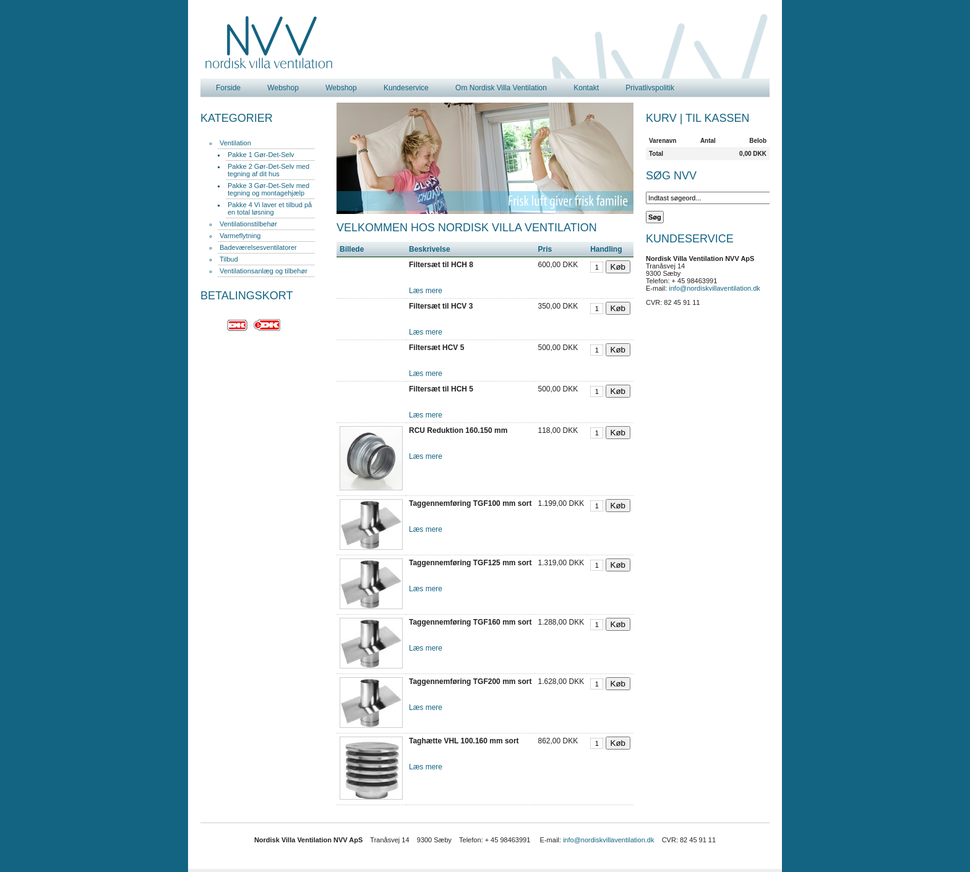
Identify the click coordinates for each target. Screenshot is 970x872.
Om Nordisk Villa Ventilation (501, 87)
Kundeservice (406, 87)
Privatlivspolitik (649, 87)
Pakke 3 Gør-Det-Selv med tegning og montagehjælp (268, 189)
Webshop (282, 87)
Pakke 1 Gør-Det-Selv (261, 154)
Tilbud (229, 259)
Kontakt (586, 87)
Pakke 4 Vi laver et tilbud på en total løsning (270, 208)
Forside (228, 87)
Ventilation (235, 143)
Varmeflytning (240, 235)
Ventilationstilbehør (248, 224)
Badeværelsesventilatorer (258, 247)
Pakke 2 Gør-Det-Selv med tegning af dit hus (268, 170)
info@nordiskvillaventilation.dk (714, 288)
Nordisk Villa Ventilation (269, 42)
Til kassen (717, 118)
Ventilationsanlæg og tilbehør (263, 271)
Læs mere (425, 290)
